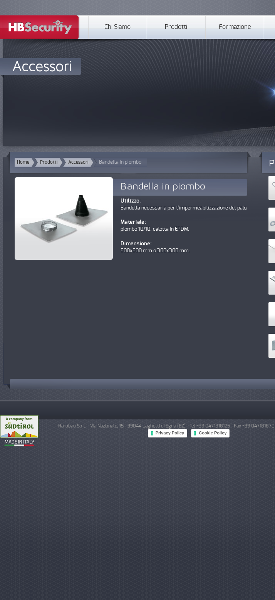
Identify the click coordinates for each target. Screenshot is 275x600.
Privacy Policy (170, 433)
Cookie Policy (212, 433)
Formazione (235, 27)
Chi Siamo (117, 27)
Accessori (42, 65)
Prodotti (176, 27)
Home (23, 162)
